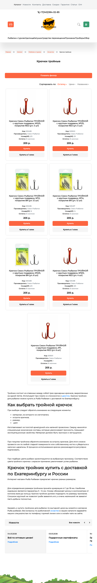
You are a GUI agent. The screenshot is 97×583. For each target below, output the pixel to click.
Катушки (38, 38)
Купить (26, 148)
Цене (71, 84)
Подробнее (13, 542)
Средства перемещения (53, 38)
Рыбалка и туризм (16, 38)
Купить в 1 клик (26, 155)
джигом (66, 396)
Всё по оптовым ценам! (20, 538)
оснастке (54, 511)
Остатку (61, 84)
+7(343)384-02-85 (49, 12)
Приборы (79, 38)
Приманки (70, 38)
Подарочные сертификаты (63, 538)
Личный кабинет (86, 24)
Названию (82, 84)
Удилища (29, 38)
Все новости (74, 523)
